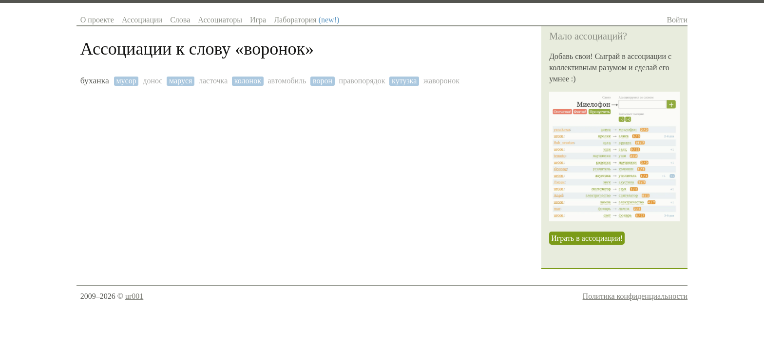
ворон (322, 81)
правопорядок (362, 81)
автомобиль (287, 81)
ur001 (134, 296)
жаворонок (441, 81)
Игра (258, 20)
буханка (94, 80)
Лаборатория (306, 20)
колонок (247, 81)
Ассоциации (142, 20)
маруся (180, 81)
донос (152, 81)
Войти (677, 20)
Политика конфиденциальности (635, 296)
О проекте (97, 20)
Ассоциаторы (220, 20)
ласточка (213, 81)
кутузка (404, 81)
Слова (180, 20)
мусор (126, 81)
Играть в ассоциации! (587, 238)
